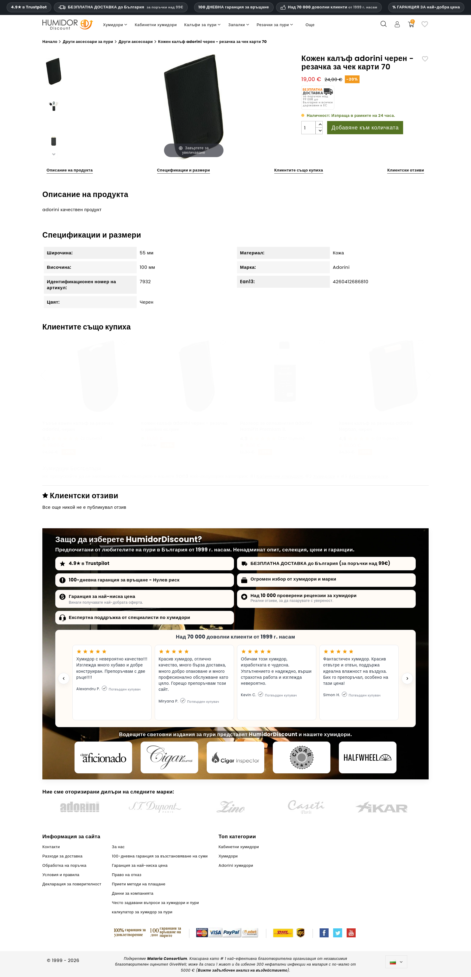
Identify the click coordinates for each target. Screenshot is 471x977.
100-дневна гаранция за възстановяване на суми (160, 856)
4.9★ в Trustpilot (29, 7)
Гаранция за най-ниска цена (102, 596)
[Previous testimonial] (63, 678)
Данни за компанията (132, 893)
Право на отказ (126, 875)
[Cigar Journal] (169, 757)
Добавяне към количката (365, 127)
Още (310, 25)
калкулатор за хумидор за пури (142, 912)
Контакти (51, 847)
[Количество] (308, 127)
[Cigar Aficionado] (103, 757)
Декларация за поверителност (71, 884)
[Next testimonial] (407, 678)
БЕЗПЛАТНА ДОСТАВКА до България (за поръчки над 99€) (320, 563)
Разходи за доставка (62, 856)
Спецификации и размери (183, 170)
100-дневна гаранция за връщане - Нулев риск (124, 580)
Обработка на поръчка (64, 865)
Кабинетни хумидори (280, 476)
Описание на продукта (70, 170)
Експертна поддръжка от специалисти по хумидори (129, 617)
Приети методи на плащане (139, 884)
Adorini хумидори (368, 476)
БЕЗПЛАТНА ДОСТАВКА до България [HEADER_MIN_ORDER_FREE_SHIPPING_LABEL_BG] (120, 7)
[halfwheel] (368, 757)
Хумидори (324, 476)
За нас (118, 847)
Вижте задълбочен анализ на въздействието (242, 970)
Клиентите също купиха (298, 170)
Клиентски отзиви (405, 170)
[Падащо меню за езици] (396, 962)
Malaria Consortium (167, 958)
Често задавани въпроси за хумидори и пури (155, 903)
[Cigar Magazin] (301, 757)
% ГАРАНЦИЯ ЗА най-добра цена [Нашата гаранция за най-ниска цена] (426, 7)
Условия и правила (60, 875)
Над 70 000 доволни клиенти (333, 7)
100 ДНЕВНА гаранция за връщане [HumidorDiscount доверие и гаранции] (234, 7)
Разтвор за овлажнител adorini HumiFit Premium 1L (276, 426)
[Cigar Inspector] (235, 757)
